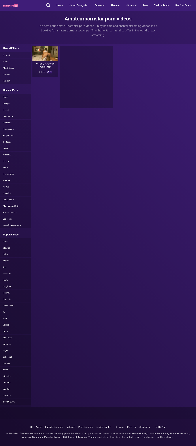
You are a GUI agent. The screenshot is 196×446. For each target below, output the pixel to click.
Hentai (6, 110)
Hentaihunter (8, 174)
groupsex (7, 344)
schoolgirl (7, 357)
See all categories (12, 225)
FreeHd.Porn (160, 427)
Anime (6, 187)
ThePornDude (161, 5)
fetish (5, 370)
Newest (6, 55)
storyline (7, 376)
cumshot (7, 395)
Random (7, 81)
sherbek (6, 180)
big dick (6, 389)
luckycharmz (8, 129)
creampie (7, 273)
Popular (6, 61)
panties (6, 363)
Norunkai (7, 193)
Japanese (7, 219)
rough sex (7, 286)
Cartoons (7, 142)
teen (5, 267)
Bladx (5, 167)
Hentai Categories (79, 5)
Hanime (115, 5)
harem (6, 97)
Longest (6, 74)
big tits (6, 261)
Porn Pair (131, 427)
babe (5, 254)
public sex (7, 338)
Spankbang (144, 427)
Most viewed (8, 68)
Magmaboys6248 (10, 206)
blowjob (6, 248)
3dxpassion (8, 135)
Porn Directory (85, 427)
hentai (6, 280)
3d (4, 312)
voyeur (6, 325)
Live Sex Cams (183, 5)
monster (6, 382)
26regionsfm (8, 199)
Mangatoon (8, 116)
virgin (5, 350)
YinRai (6, 148)
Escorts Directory (54, 427)
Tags (145, 5)
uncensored (8, 305)
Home (60, 5)
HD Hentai (131, 5)
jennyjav (6, 103)
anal (5, 318)
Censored (100, 5)
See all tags (9, 402)
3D (31, 427)
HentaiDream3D (10, 212)
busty (5, 331)
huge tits (7, 299)
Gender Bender (103, 427)
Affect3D (7, 155)
